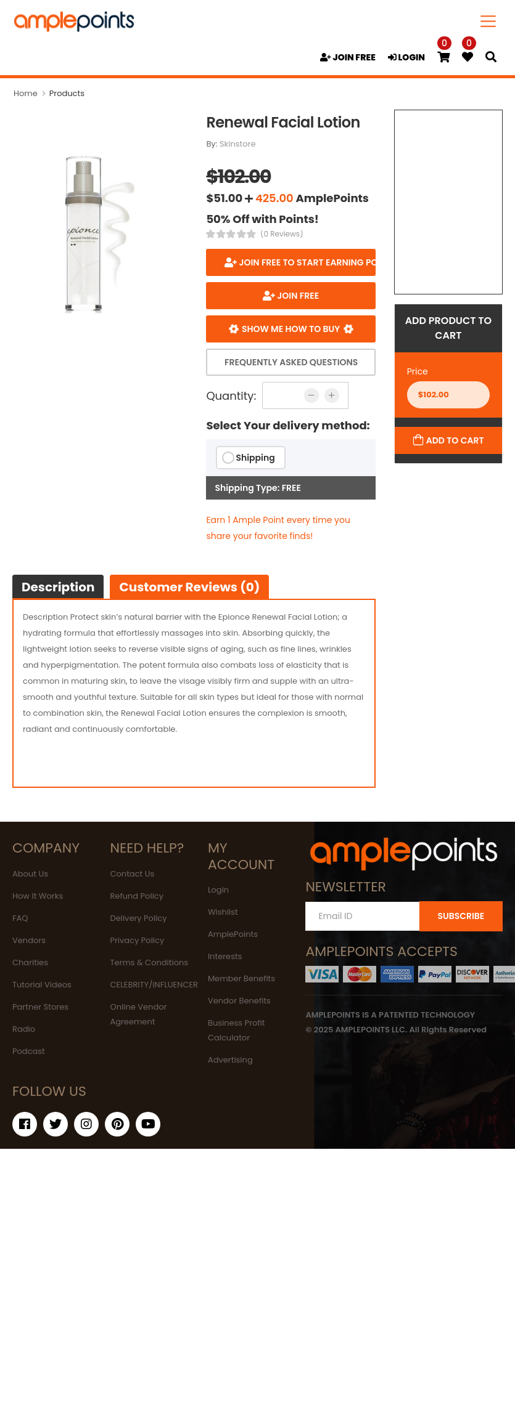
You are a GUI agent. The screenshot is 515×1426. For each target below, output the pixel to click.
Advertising (230, 1060)
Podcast (28, 1051)
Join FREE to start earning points (306, 262)
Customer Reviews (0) (189, 587)
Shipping (255, 458)
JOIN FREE (348, 57)
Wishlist (223, 912)
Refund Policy (136, 896)
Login (218, 890)
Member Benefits (241, 978)
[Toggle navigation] (488, 21)
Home (26, 93)
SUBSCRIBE (460, 916)
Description (58, 587)
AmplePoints (233, 934)
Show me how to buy (291, 329)
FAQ (20, 918)
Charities (30, 962)
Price (417, 371)
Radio (23, 1029)
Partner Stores (40, 1007)
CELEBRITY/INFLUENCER (154, 985)
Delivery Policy (138, 918)
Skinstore (238, 144)
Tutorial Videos (42, 985)
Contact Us (132, 874)
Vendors (29, 940)
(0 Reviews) (281, 234)
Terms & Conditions (149, 962)
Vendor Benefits (239, 1001)
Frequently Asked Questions (291, 362)
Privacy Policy (137, 940)
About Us (30, 874)
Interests (225, 956)
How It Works (37, 896)
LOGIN (406, 57)
